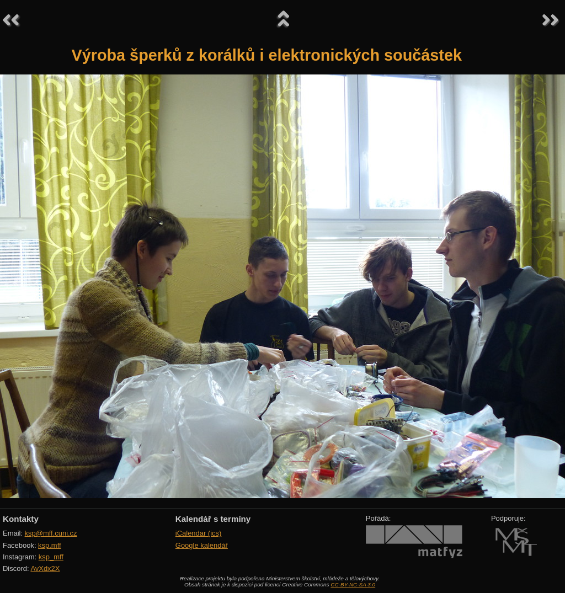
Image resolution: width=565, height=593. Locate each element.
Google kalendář (201, 545)
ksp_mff (51, 557)
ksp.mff (49, 545)
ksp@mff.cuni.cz (51, 533)
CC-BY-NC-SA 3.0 (353, 584)
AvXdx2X (45, 568)
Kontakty (21, 518)
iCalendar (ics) (198, 533)
